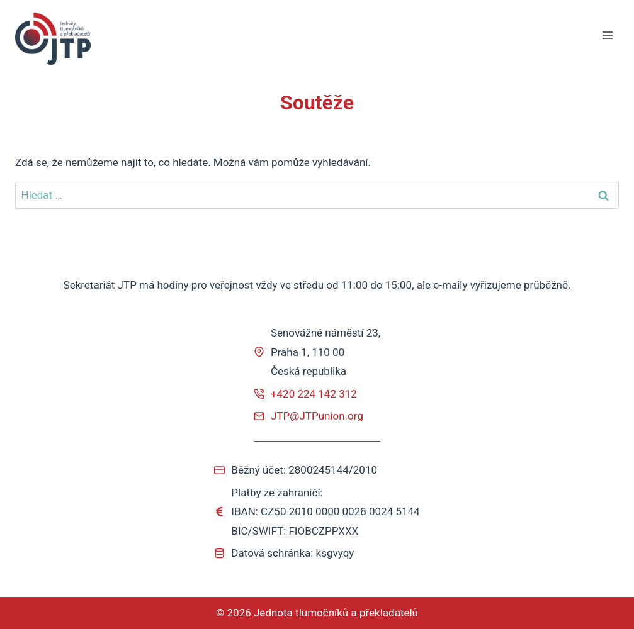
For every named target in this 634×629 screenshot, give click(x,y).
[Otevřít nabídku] (607, 35)
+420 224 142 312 (314, 393)
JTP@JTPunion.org (317, 415)
